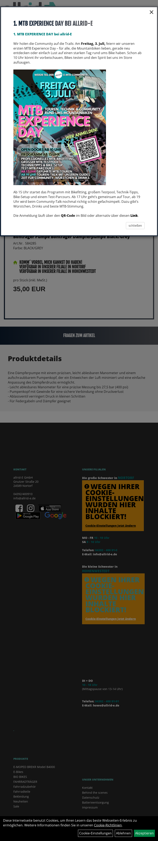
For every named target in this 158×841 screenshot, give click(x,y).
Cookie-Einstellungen (95, 833)
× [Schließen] (151, 12)
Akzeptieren (144, 833)
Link (134, 215)
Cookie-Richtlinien (108, 825)
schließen (135, 225)
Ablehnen (123, 833)
